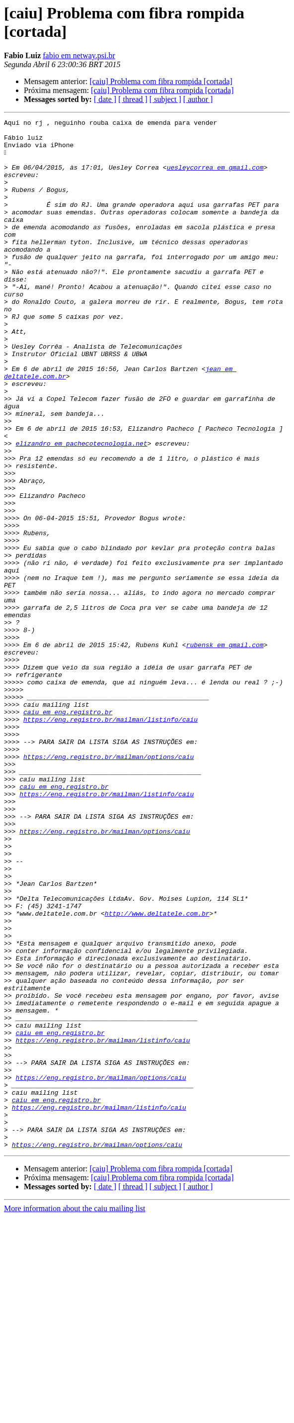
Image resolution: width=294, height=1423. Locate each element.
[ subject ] (165, 99)
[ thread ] (132, 99)
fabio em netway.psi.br (79, 55)
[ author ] (198, 99)
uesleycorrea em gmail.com (215, 177)
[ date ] (105, 99)
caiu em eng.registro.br (67, 831)
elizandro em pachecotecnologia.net (81, 508)
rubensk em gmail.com (225, 750)
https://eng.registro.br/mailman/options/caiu (108, 884)
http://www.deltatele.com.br (157, 1072)
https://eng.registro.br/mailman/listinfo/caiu (110, 840)
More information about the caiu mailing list (74, 1414)
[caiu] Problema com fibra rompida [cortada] (160, 81)
